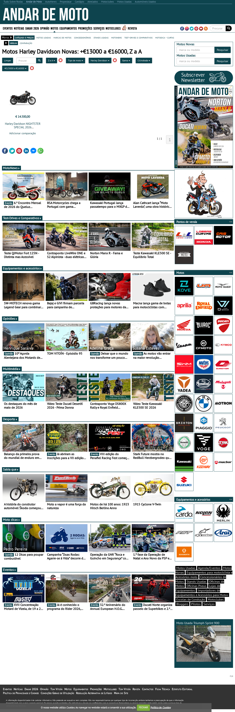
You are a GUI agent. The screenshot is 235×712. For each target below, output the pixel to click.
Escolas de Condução (190, 606)
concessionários (82, 37)
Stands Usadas (196, 588)
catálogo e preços (24, 37)
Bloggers (182, 611)
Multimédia (12, 369)
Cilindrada (144, 60)
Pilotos (196, 611)
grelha (13, 43)
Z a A (51, 60)
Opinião (44, 28)
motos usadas (43, 37)
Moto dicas (11, 520)
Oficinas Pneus (196, 593)
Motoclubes (113, 28)
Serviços (98, 28)
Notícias (19, 28)
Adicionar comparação (22, 133)
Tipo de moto (75, 60)
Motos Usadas (185, 575)
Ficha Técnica (162, 696)
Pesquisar (222, 50)
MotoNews (11, 168)
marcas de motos (62, 37)
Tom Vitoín (56, 696)
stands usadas (101, 37)
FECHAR (143, 707)
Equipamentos (68, 28)
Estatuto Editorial (182, 696)
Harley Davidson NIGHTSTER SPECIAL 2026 (22, 125)
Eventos (8, 28)
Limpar (7, 60)
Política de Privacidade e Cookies (21, 700)
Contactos (147, 696)
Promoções (85, 28)
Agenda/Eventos (209, 575)
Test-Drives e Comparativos (22, 218)
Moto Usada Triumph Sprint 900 (203, 648)
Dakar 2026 (32, 28)
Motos (54, 28)
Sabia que (11, 469)
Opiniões (10, 319)
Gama (126, 60)
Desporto (10, 419)
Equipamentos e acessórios (22, 268)
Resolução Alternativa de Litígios (94, 700)
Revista (132, 28)
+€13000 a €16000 (15, 68)
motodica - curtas (164, 37)
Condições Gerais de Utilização (57, 700)
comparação (26, 43)
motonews (116, 37)
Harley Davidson (100, 60)
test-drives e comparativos (138, 37)
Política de (160, 707)
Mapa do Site (121, 700)
